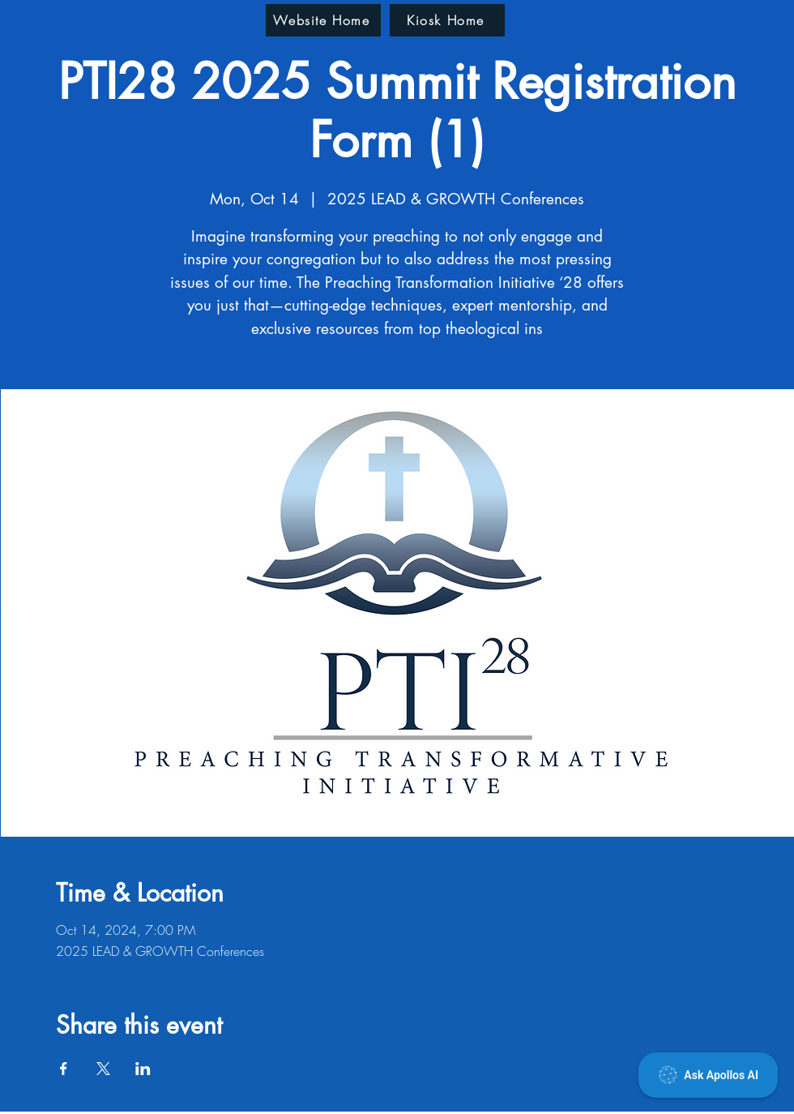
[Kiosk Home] (447, 20)
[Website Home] (323, 20)
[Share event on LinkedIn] (143, 1068)
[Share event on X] (103, 1068)
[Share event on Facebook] (63, 1068)
